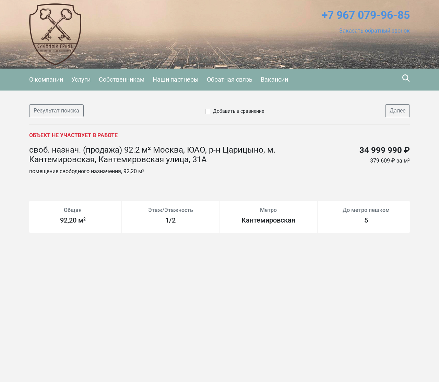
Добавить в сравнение (238, 111)
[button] (374, 30)
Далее (397, 110)
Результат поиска (56, 110)
